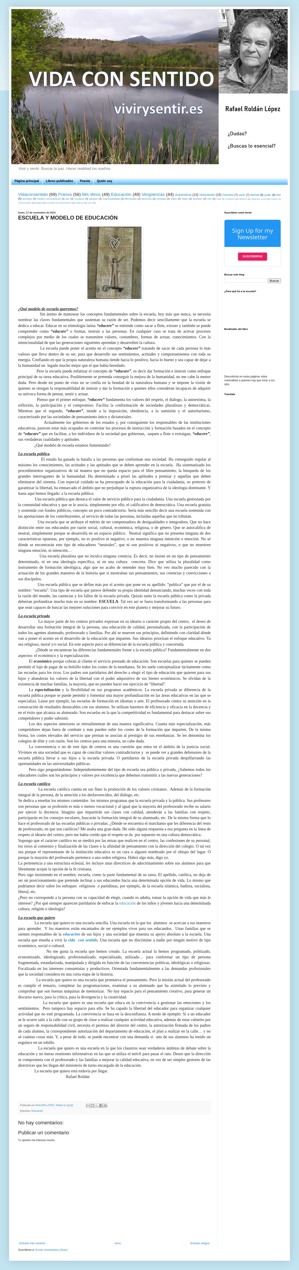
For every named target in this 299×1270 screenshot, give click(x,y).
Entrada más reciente (32, 1243)
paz (68, 198)
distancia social (258, 199)
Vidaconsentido (33, 194)
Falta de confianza (225, 199)
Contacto (79, 198)
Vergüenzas (153, 194)
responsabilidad (111, 198)
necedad (161, 198)
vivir (209, 198)
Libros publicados (59, 181)
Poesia (85, 181)
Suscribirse (253, 256)
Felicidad (228, 195)
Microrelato (131, 198)
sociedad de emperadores (59, 202)
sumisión (198, 198)
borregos (27, 198)
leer (278, 195)
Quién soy (104, 181)
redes (174, 198)
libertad (254, 195)
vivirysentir (207, 195)
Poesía (65, 194)
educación (127, 903)
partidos (93, 198)
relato (185, 198)
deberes (243, 199)
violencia (79, 202)
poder (267, 195)
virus (90, 202)
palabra (39, 202)
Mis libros (91, 194)
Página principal (26, 181)
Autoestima (183, 195)
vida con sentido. (83, 940)
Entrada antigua (200, 1243)
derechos (147, 198)
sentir (242, 195)
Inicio (118, 1243)
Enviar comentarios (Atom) (51, 1249)
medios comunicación (49, 198)
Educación (121, 194)
